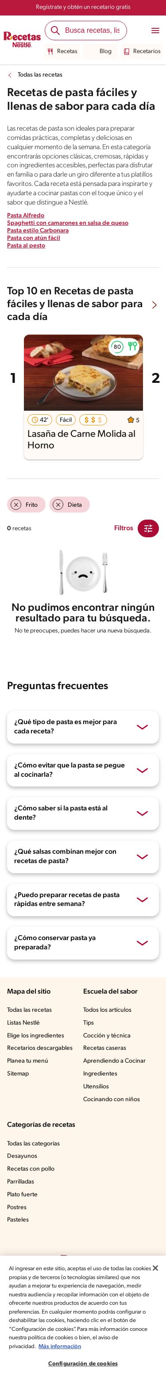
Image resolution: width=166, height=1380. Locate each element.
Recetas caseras (106, 1061)
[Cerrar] (155, 1268)
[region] (83, 1318)
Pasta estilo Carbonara (38, 240)
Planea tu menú (28, 1074)
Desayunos (22, 1169)
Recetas (62, 51)
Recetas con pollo (31, 1182)
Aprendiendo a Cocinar (115, 1074)
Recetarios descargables (41, 1061)
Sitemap (18, 1087)
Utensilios (96, 1100)
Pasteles (19, 1233)
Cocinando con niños (112, 1112)
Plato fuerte (23, 1208)
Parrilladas (21, 1195)
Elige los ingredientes (36, 1048)
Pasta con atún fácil (34, 247)
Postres (17, 1220)
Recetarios (141, 51)
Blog (100, 51)
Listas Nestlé (24, 1036)
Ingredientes (100, 1087)
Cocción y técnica (107, 1048)
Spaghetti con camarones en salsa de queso (68, 232)
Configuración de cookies (83, 1364)
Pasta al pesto (26, 254)
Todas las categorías (35, 1156)
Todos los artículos (109, 1023)
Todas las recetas (42, 75)
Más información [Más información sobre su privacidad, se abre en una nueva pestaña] (60, 1346)
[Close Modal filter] (148, 538)
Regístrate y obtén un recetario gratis (83, 7)
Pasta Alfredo (25, 225)
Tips (89, 1036)
